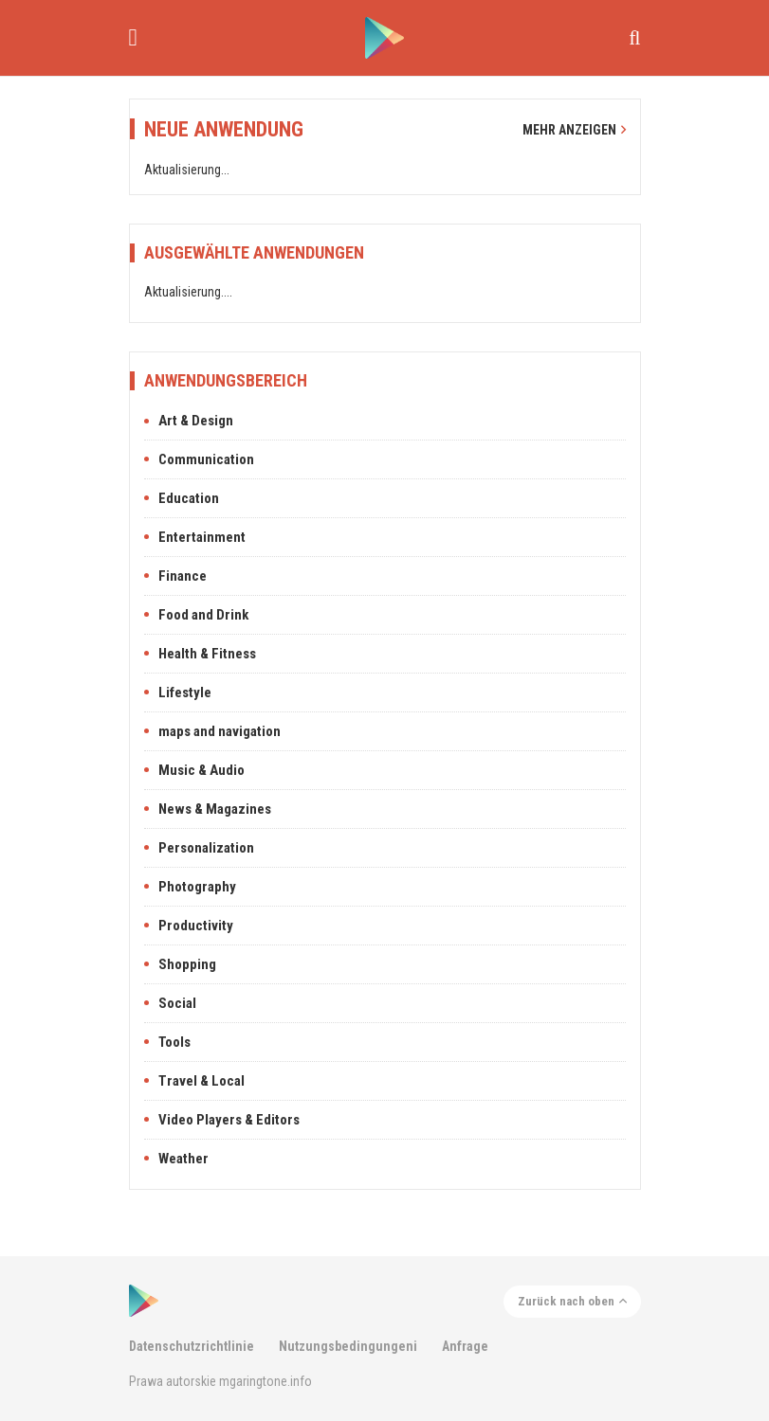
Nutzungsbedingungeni (348, 1346)
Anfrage (465, 1346)
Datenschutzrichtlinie (191, 1346)
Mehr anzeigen (574, 129)
